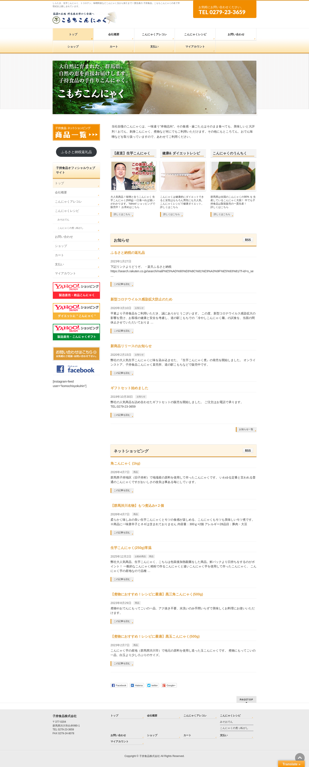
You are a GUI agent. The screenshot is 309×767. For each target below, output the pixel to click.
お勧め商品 (140, 556)
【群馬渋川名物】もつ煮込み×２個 (137, 505)
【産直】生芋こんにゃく (131, 153)
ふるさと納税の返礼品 (128, 252)
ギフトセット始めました (129, 388)
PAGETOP (246, 699)
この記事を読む (122, 284)
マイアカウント (65, 273)
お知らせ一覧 (246, 429)
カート (59, 255)
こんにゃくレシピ (67, 210)
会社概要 (61, 192)
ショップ (61, 246)
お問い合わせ (64, 236)
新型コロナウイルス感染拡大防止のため (141, 299)
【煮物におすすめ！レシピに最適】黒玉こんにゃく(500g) (155, 636)
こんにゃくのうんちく (230, 153)
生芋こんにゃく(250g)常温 (131, 548)
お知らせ (139, 308)
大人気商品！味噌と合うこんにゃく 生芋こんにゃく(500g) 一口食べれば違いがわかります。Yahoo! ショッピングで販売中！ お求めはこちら (133, 202)
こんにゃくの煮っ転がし (70, 228)
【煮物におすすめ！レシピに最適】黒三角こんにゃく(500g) (157, 594)
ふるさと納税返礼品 (76, 152)
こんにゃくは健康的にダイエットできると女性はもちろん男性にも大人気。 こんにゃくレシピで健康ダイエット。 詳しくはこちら (182, 202)
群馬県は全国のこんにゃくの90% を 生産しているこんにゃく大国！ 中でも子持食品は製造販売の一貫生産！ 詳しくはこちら (233, 202)
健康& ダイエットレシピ (181, 153)
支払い (59, 264)
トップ (59, 183)
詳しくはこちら (122, 214)
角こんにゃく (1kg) (125, 463)
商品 (135, 472)
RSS (248, 240)
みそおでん (63, 219)
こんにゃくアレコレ (68, 201)
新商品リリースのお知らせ (131, 346)
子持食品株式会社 (149, 756)
